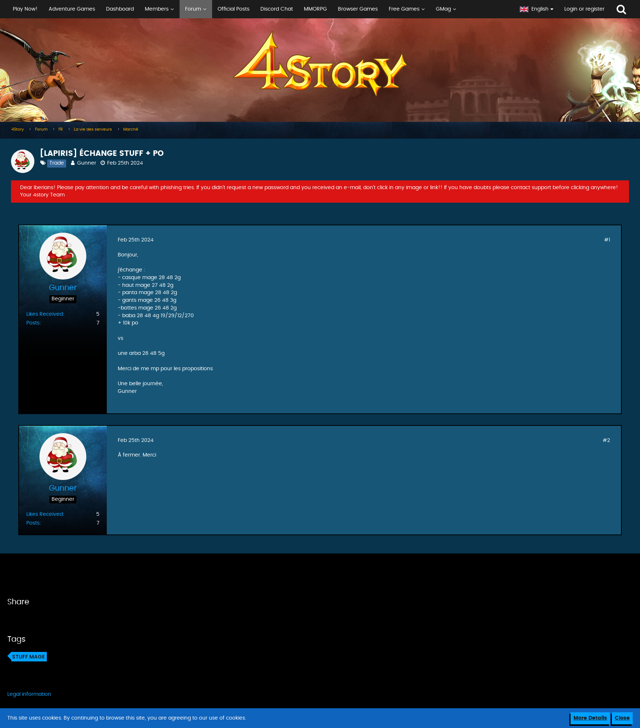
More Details (590, 718)
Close (622, 718)
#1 (607, 240)
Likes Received (44, 314)
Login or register (584, 9)
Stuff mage (28, 656)
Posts (32, 323)
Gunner (86, 163)
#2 (606, 440)
